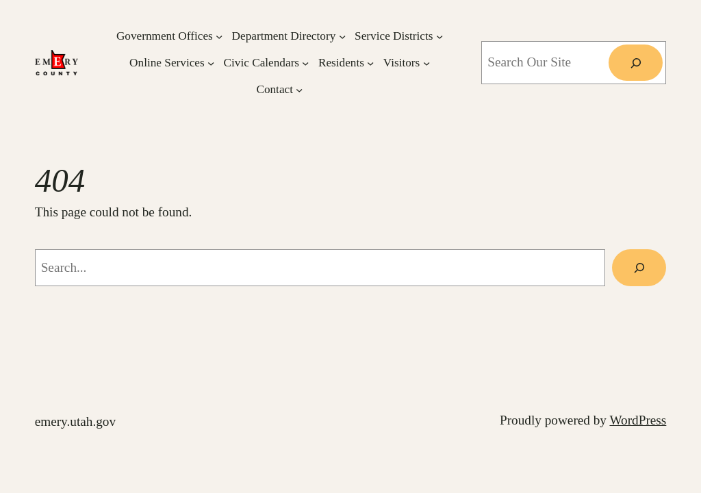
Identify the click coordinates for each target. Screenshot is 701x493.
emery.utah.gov (75, 421)
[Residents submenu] (370, 62)
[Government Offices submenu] (219, 35)
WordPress (637, 420)
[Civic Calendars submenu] (305, 62)
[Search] (636, 63)
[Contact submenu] (299, 89)
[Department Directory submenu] (342, 35)
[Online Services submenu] (210, 62)
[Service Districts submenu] (439, 35)
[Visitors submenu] (426, 62)
